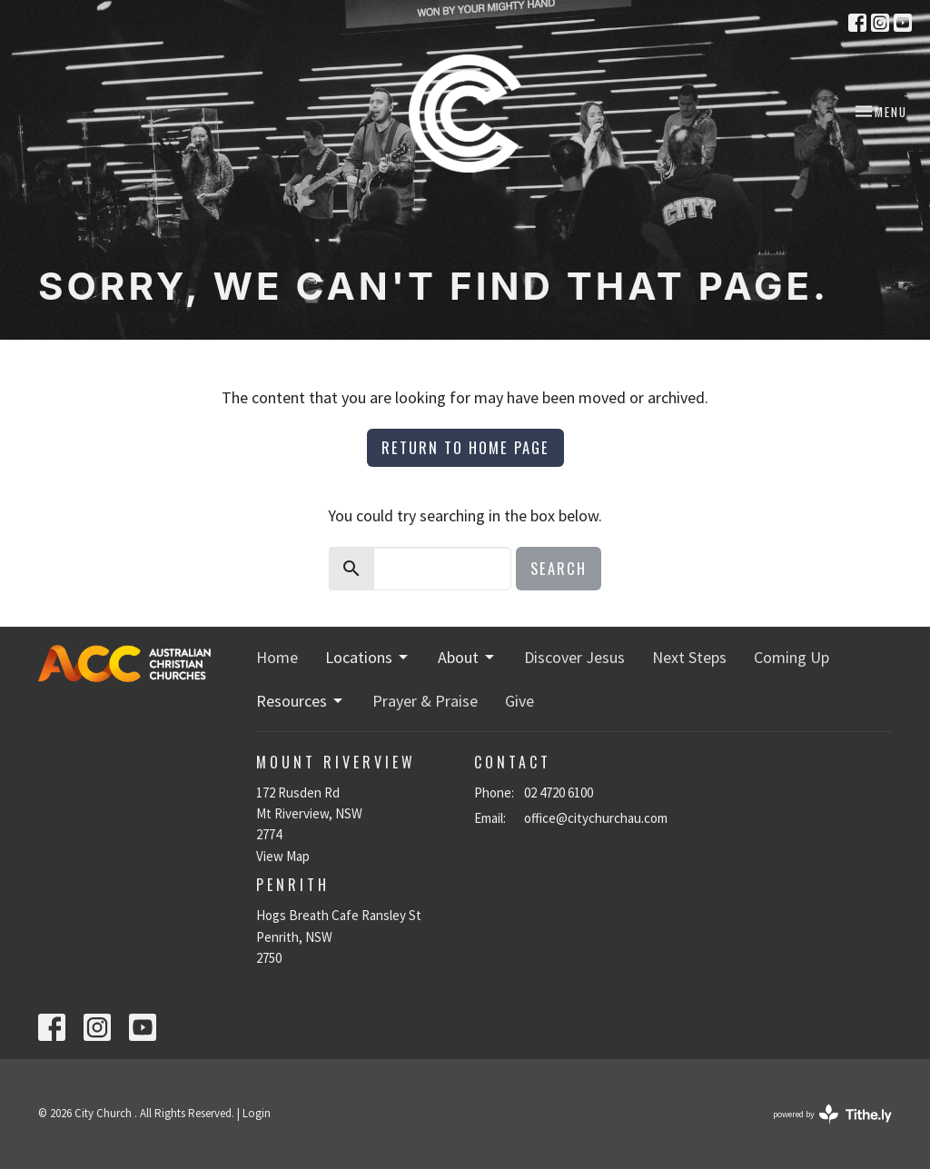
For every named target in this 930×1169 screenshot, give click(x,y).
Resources (300, 700)
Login (256, 1113)
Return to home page (465, 447)
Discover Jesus (574, 657)
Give (519, 700)
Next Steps (689, 657)
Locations (368, 657)
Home (277, 657)
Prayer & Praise (425, 700)
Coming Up (791, 657)
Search (558, 568)
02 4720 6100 (558, 792)
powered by (832, 1114)
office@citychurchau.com (596, 818)
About (467, 657)
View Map (283, 856)
